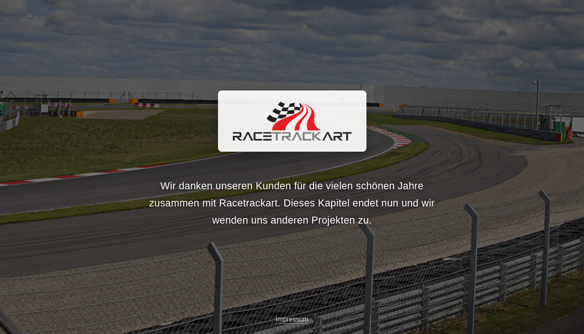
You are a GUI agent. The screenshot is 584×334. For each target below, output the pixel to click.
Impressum (292, 319)
